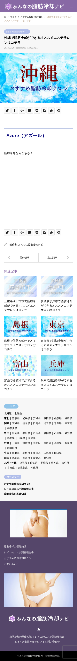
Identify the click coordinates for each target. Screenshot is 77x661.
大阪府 (47, 443)
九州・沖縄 (10, 462)
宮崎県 (11, 467)
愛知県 (68, 433)
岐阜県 (26, 433)
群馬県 (36, 423)
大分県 (65, 462)
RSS (38, 629)
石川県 (58, 433)
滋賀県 (26, 443)
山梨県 (21, 438)
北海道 (7, 413)
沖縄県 (34, 467)
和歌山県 (12, 448)
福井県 (11, 438)
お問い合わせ (11, 564)
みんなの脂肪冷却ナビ (30, 244)
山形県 (58, 418)
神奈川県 (12, 428)
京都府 (36, 443)
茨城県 (16, 423)
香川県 (26, 457)
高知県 (47, 457)
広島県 (47, 452)
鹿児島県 (23, 467)
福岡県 (23, 462)
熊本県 (55, 462)
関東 (6, 423)
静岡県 (47, 433)
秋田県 (47, 418)
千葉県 (58, 423)
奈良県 (68, 443)
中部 (6, 433)
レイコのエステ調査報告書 (19, 488)
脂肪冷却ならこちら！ (18, 153)
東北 (6, 418)
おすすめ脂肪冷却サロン (17, 31)
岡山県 (36, 452)
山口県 (58, 452)
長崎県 (44, 462)
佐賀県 (33, 462)
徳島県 (16, 457)
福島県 (68, 418)
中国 (6, 452)
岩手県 (26, 418)
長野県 (32, 438)
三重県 (16, 443)
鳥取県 (16, 452)
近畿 (6, 443)
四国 (6, 457)
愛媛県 (36, 457)
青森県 (16, 418)
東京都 (68, 423)
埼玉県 (47, 423)
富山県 (36, 433)
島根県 (26, 452)
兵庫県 (58, 443)
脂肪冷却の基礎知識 (15, 493)
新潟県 (16, 433)
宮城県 (36, 418)
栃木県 (26, 423)
